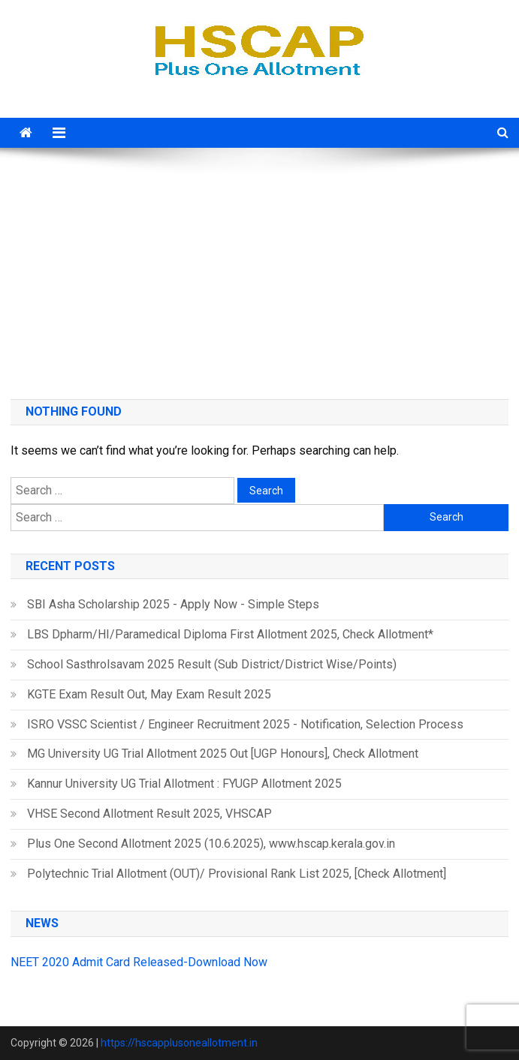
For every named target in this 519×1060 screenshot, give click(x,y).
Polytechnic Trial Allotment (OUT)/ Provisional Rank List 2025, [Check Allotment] (236, 873)
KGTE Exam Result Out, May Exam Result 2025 (149, 694)
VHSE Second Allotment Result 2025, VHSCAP (149, 813)
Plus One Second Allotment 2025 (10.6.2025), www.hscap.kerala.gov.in (211, 843)
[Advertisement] (259, 268)
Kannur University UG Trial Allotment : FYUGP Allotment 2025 (184, 783)
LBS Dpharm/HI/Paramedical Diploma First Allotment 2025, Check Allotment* (230, 634)
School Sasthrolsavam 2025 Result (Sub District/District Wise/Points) (212, 664)
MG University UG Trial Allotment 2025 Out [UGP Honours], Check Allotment (222, 753)
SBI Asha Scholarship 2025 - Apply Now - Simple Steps (173, 604)
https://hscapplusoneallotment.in (179, 1043)
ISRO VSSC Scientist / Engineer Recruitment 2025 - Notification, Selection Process (245, 724)
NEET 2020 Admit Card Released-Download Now (139, 962)
